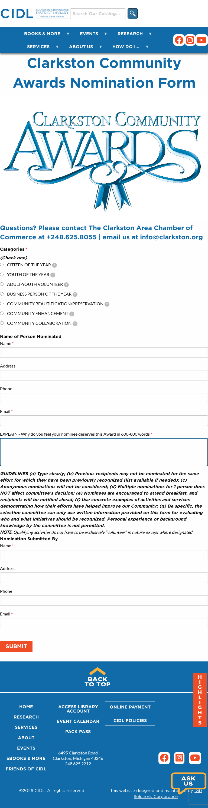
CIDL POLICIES (130, 720)
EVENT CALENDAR (78, 721)
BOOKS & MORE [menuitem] (44, 35)
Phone (6, 388)
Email (5, 411)
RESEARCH (26, 716)
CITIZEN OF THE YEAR (32, 265)
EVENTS (26, 748)
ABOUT (26, 737)
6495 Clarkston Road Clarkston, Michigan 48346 (78, 755)
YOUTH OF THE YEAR (31, 274)
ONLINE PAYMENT (130, 706)
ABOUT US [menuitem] (83, 48)
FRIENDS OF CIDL (26, 768)
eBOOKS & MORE (26, 758)
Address (7, 365)
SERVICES (26, 727)
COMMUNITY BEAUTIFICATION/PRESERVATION (58, 304)
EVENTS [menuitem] (90, 35)
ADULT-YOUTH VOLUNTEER (38, 284)
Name (5, 343)
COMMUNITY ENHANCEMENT (40, 313)
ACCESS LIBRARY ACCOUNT (78, 708)
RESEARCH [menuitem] (131, 35)
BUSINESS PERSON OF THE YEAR (42, 294)
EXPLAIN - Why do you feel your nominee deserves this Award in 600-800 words (75, 433)
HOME (26, 706)
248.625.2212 (78, 763)
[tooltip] (54, 265)
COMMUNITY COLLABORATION (42, 323)
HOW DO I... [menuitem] (127, 48)
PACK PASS (78, 731)
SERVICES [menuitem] (40, 48)
